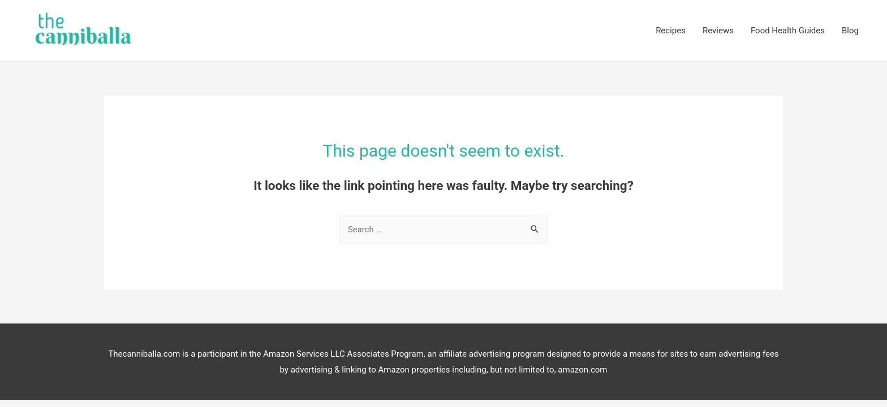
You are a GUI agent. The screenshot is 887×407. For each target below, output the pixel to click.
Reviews (718, 28)
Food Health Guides (788, 28)
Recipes (671, 28)
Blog (850, 28)
